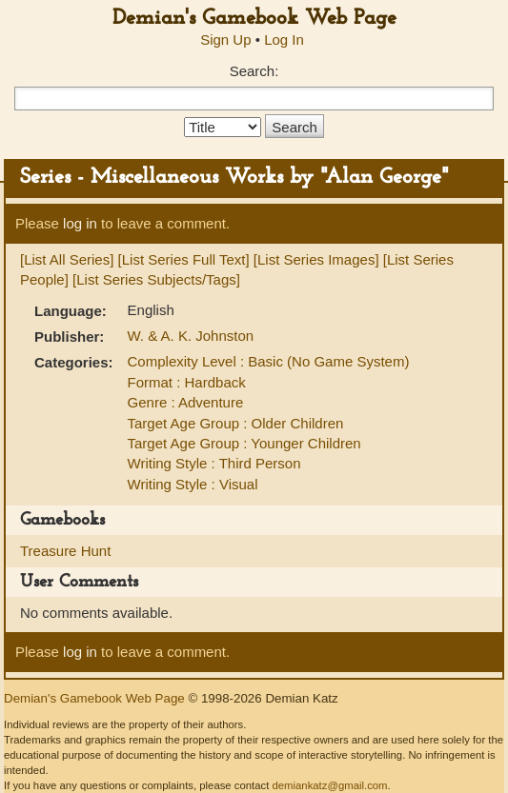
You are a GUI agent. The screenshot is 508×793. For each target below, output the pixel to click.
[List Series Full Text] (184, 259)
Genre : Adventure (186, 402)
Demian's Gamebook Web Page (254, 19)
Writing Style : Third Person (214, 463)
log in (80, 223)
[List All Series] (66, 259)
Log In (284, 39)
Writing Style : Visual (193, 484)
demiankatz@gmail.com (329, 785)
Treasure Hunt (65, 551)
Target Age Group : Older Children (236, 423)
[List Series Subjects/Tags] (156, 279)
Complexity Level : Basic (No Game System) (269, 361)
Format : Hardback (187, 382)
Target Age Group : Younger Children (244, 443)
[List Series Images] (316, 259)
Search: (254, 71)
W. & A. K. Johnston (191, 335)
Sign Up (225, 39)
